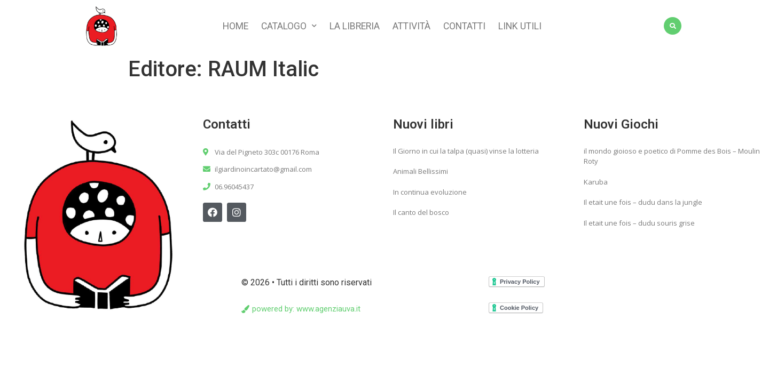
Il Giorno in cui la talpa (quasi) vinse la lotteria (466, 153)
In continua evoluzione (430, 194)
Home (235, 26)
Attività (411, 26)
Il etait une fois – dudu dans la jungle (643, 205)
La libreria (354, 26)
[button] (300, 312)
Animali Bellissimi (420, 174)
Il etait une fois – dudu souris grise (639, 225)
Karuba (596, 184)
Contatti (464, 26)
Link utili (520, 26)
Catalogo (289, 26)
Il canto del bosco (421, 215)
